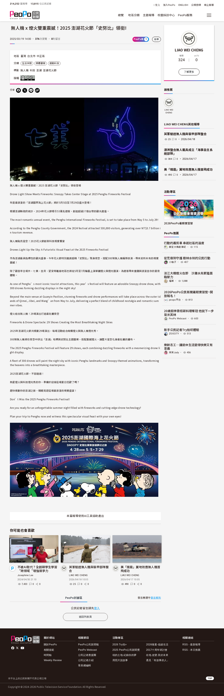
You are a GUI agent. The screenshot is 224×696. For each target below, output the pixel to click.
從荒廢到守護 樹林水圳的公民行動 (187, 258)
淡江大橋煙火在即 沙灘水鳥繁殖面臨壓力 (188, 275)
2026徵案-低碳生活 (157, 644)
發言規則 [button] (156, 597)
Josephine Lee (25, 575)
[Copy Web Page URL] (37, 90)
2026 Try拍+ (119, 644)
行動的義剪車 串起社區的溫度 (184, 243)
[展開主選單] (209, 15)
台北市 (31, 56)
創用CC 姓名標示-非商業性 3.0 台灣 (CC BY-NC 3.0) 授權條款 (28, 77)
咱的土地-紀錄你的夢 (124, 655)
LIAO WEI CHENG (78, 575)
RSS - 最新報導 (191, 644)
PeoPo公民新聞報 (88, 644)
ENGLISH (183, 5)
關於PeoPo (50, 644)
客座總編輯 (84, 665)
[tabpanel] (85, 608)
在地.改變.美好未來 (157, 655)
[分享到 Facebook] (18, 90)
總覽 (121, 15)
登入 (157, 5)
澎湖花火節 (50, 70)
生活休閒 (27, 63)
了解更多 (189, 71)
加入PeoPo (169, 5)
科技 (32, 70)
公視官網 (196, 5)
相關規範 (49, 650)
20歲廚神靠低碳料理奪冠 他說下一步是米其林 (189, 312)
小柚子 (173, 262)
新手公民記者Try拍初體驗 (181, 329)
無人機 (24, 70)
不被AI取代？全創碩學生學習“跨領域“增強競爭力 (37, 569)
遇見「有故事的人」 (157, 660)
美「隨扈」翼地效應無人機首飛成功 (140, 569)
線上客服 (209, 5)
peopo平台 (175, 299)
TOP (210, 678)
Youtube (23, 648)
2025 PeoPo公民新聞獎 (126, 650)
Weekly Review (53, 660)
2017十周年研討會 (156, 650)
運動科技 (54, 63)
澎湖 (39, 70)
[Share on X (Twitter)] (24, 90)
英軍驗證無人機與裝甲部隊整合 (89, 569)
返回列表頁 (85, 616)
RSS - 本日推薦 (191, 650)
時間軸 (48, 655)
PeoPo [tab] (73, 597)
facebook (13, 648)
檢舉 (156, 39)
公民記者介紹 (86, 660)
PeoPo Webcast (178, 318)
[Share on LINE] (31, 90)
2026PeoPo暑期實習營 (178, 223)
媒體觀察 (40, 63)
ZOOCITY (174, 333)
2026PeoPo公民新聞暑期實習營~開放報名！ (188, 294)
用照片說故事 (120, 660)
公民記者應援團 (87, 655)
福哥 (171, 280)
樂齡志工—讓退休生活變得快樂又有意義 (188, 346)
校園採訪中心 (166, 15)
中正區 (41, 56)
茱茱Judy (174, 351)
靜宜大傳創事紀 (178, 246)
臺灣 (23, 56)
